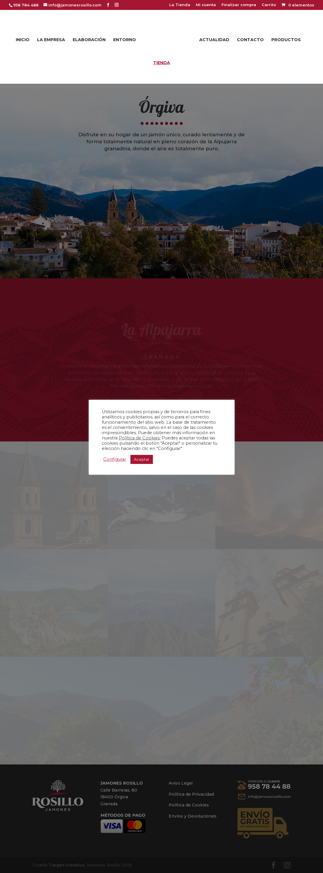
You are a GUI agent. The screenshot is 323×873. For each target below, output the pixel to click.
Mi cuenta (206, 5)
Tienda (161, 61)
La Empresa (53, 38)
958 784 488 (26, 5)
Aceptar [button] (141, 459)
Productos (284, 38)
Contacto (248, 38)
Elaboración (90, 38)
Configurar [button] (114, 459)
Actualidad (213, 38)
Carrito (269, 5)
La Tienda (179, 5)
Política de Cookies (139, 438)
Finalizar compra (238, 5)
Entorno (126, 38)
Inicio (24, 38)
